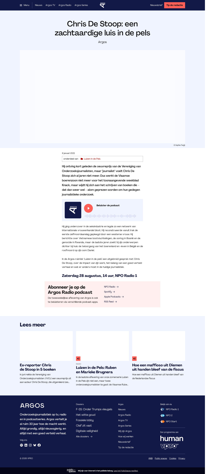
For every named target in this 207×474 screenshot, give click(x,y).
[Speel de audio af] (88, 208)
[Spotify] (21, 445)
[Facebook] (39, 445)
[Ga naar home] (102, 5)
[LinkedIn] (26, 445)
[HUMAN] (171, 438)
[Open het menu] (24, 5)
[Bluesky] (34, 445)
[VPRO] (169, 446)
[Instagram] (30, 445)
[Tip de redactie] (174, 5)
